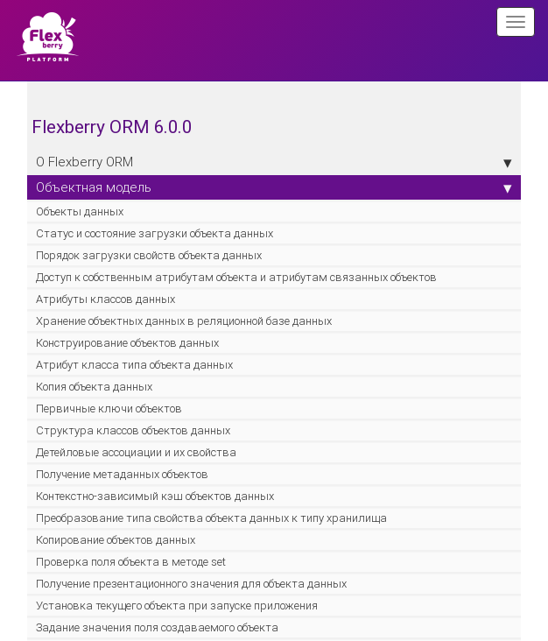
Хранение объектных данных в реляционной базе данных (184, 320)
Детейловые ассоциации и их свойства (136, 452)
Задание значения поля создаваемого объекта (157, 627)
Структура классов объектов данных (133, 430)
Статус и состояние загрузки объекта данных (154, 233)
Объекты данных (79, 211)
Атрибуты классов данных (105, 299)
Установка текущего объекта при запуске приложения (177, 605)
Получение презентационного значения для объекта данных (191, 583)
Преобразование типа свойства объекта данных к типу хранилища (211, 518)
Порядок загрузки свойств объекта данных (149, 255)
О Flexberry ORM (273, 162)
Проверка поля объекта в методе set (131, 561)
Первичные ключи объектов (109, 408)
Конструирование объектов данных (127, 342)
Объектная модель (273, 187)
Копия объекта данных (94, 386)
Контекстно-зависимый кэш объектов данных (155, 496)
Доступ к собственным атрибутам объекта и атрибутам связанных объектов (236, 277)
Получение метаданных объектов (122, 474)
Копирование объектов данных (115, 539)
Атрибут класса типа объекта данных (134, 364)
